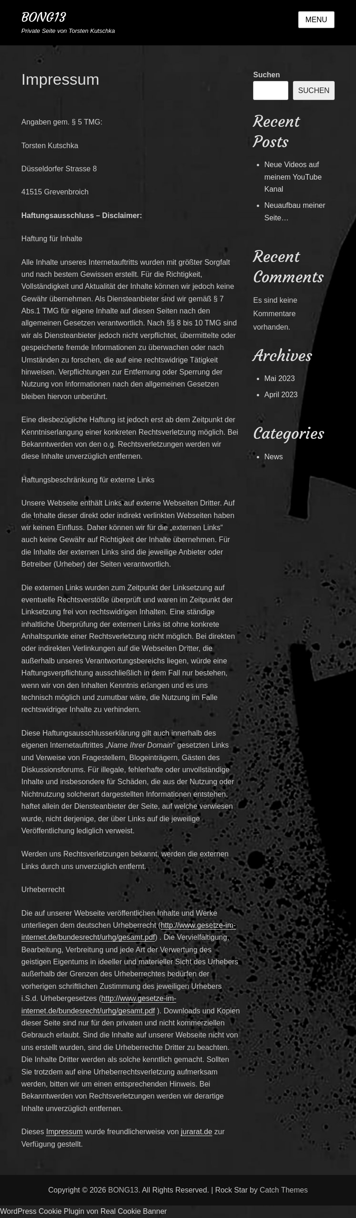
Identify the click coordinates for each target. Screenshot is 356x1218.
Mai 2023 (279, 378)
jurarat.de (196, 1132)
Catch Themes (284, 1190)
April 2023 (281, 395)
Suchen (266, 75)
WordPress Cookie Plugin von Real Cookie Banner (83, 1211)
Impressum (64, 1132)
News (273, 457)
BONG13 (43, 17)
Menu (316, 20)
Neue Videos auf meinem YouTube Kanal (293, 177)
